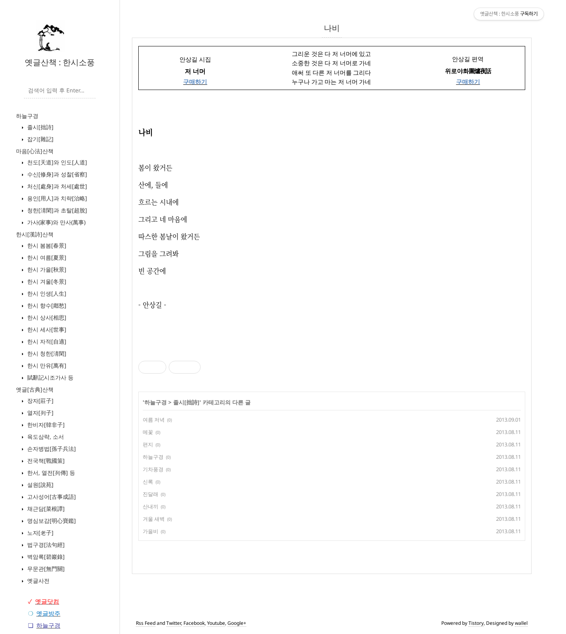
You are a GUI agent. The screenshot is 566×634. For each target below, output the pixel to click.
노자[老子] (40, 532)
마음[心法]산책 (35, 151)
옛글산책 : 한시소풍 (60, 62)
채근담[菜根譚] (45, 508)
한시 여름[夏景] (46, 257)
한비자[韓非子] (45, 424)
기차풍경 (153, 469)
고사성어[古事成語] (51, 496)
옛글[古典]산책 (35, 389)
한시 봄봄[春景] (46, 245)
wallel (521, 623)
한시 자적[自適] (46, 341)
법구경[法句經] (45, 544)
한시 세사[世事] (46, 329)
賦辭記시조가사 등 (50, 377)
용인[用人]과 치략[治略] (56, 198)
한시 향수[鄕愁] (46, 305)
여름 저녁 (154, 419)
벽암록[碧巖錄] (45, 556)
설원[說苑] (40, 484)
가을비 (150, 531)
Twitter (173, 623)
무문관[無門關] (45, 568)
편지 (148, 444)
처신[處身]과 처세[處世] (56, 186)
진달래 (150, 494)
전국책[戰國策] (45, 460)
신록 (148, 481)
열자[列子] (40, 412)
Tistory (476, 623)
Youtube (216, 623)
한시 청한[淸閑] (46, 353)
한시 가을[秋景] (46, 269)
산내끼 (150, 506)
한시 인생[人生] (46, 293)
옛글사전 (38, 580)
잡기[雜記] (40, 139)
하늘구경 (27, 116)
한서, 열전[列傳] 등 (50, 472)
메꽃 (148, 432)
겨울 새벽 (154, 518)
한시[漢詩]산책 (35, 234)
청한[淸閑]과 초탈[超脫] (56, 210)
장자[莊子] (40, 400)
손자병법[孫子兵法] (51, 448)
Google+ (236, 623)
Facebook (194, 623)
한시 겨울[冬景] (46, 281)
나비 (332, 27)
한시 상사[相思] (46, 317)
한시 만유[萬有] (46, 365)
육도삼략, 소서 (45, 436)
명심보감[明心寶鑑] (51, 520)
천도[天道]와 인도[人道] (56, 162)
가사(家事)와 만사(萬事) (56, 222)
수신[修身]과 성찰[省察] (56, 174)
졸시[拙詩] (40, 127)
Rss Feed (145, 623)
